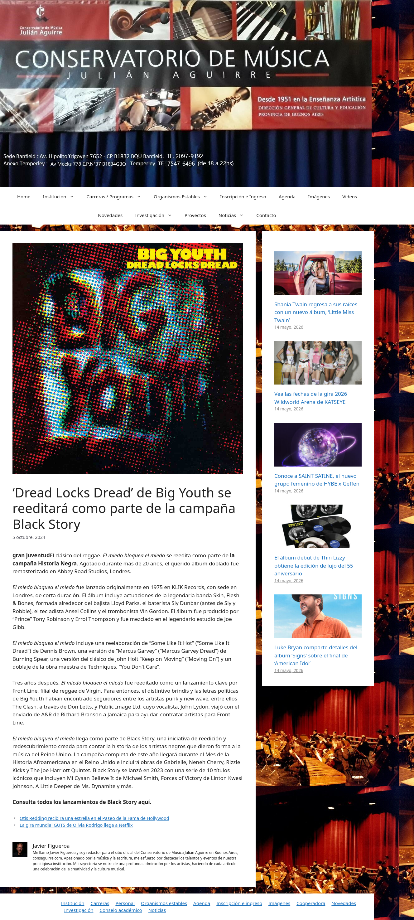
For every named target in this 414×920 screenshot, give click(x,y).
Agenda (287, 196)
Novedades (110, 215)
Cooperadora (310, 903)
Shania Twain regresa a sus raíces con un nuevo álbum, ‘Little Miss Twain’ (315, 312)
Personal (125, 903)
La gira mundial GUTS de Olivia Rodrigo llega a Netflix (76, 825)
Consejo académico (120, 910)
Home (24, 196)
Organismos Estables (184, 196)
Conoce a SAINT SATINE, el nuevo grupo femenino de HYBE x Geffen (316, 479)
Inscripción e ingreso (239, 903)
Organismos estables (164, 903)
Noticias (234, 215)
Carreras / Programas (117, 196)
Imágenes (319, 196)
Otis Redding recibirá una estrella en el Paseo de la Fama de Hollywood (94, 818)
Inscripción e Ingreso (243, 196)
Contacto (266, 215)
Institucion (61, 196)
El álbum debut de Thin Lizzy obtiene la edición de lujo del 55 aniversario (313, 565)
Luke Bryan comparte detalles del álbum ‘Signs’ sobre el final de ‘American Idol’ (315, 655)
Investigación (156, 215)
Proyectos (195, 215)
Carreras (99, 903)
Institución (72, 903)
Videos (349, 196)
